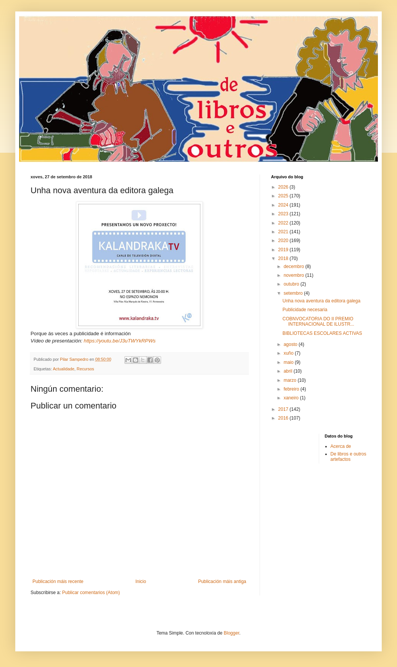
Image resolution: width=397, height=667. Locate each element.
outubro (292, 284)
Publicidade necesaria (304, 309)
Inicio (141, 581)
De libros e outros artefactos (348, 456)
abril (289, 371)
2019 (284, 249)
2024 (284, 205)
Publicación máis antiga (222, 581)
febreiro (292, 389)
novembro (294, 275)
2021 (284, 231)
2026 (284, 187)
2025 (284, 196)
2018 (284, 258)
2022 (284, 223)
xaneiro (292, 398)
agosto (291, 344)
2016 (284, 418)
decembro (294, 266)
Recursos (85, 369)
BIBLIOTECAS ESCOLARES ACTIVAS (322, 333)
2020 (284, 240)
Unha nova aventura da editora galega (321, 301)
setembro (294, 293)
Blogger (231, 633)
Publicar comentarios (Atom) (91, 592)
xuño (289, 353)
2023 (284, 213)
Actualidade (63, 369)
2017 (284, 409)
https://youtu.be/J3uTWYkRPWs (119, 341)
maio (289, 362)
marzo (291, 380)
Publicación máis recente (57, 581)
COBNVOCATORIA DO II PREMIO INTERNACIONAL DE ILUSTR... (318, 321)
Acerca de (341, 446)
